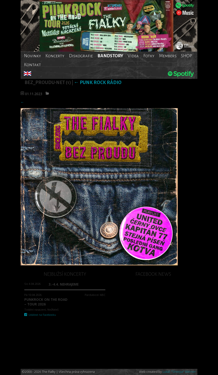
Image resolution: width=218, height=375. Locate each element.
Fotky (148, 55)
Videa (133, 55)
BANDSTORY (110, 55)
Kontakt (32, 64)
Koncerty (54, 55)
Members (168, 55)
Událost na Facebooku (40, 315)
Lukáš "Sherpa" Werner (179, 372)
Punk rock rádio (98, 82)
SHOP (186, 55)
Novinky (32, 55)
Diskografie (81, 55)
